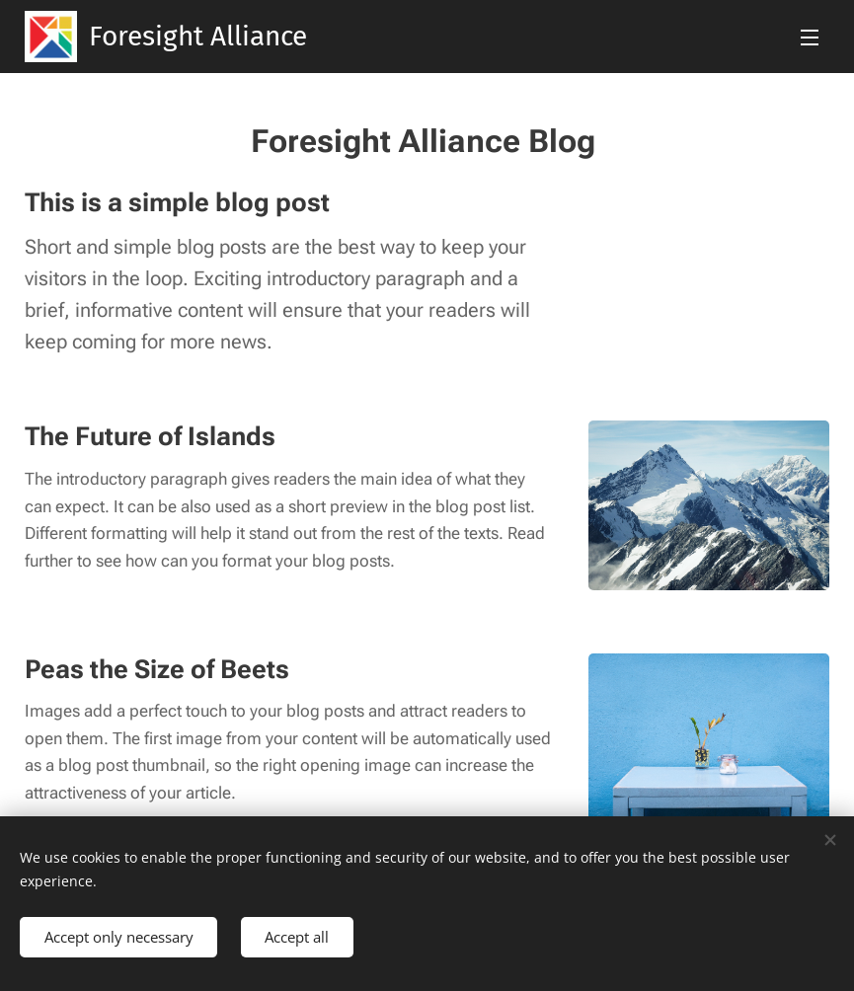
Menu (809, 37)
